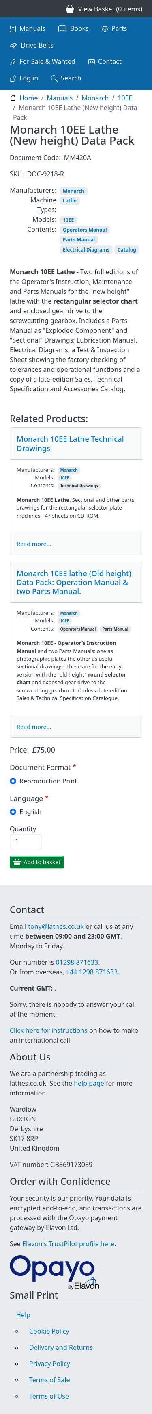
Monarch (95, 97)
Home (28, 97)
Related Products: (49, 419)
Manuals (32, 28)
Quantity (23, 828)
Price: (19, 750)
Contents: (41, 229)
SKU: (17, 173)
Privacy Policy (49, 1363)
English (30, 811)
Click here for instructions (49, 1030)
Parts (119, 28)
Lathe (70, 200)
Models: (44, 219)
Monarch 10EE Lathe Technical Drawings (70, 443)
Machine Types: (43, 204)
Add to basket (42, 862)
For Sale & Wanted (47, 61)
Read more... (34, 544)
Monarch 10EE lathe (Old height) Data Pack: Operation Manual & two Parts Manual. (74, 582)
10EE (125, 97)
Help (23, 1314)
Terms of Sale (49, 1379)
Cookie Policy (49, 1331)
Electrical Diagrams (86, 249)
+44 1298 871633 (92, 971)
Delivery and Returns (61, 1347)
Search (71, 78)
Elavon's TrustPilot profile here (68, 1243)
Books (79, 28)
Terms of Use (49, 1396)
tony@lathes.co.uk (56, 926)
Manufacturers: (33, 190)
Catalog (127, 249)
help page (89, 1083)
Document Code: (35, 157)
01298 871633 (77, 962)
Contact (110, 61)
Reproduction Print (48, 780)
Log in (28, 78)
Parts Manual (79, 239)
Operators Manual (85, 229)
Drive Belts (37, 45)
